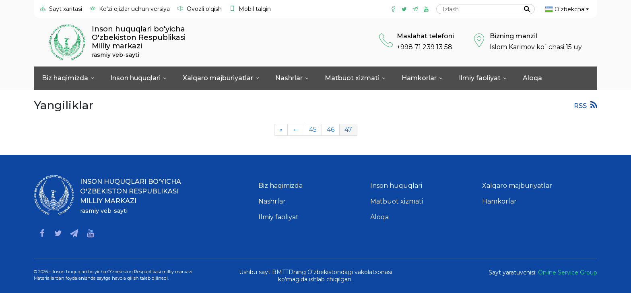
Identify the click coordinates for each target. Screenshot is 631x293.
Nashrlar (292, 78)
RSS (585, 105)
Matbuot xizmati (355, 78)
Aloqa (532, 78)
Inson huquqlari (138, 78)
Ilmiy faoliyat (483, 78)
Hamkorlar (422, 78)
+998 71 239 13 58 (424, 47)
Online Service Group (567, 272)
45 (313, 129)
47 (348, 129)
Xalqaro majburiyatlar (221, 78)
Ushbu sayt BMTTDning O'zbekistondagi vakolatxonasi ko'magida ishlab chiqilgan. (315, 275)
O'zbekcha (567, 9)
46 (330, 129)
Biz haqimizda (68, 78)
